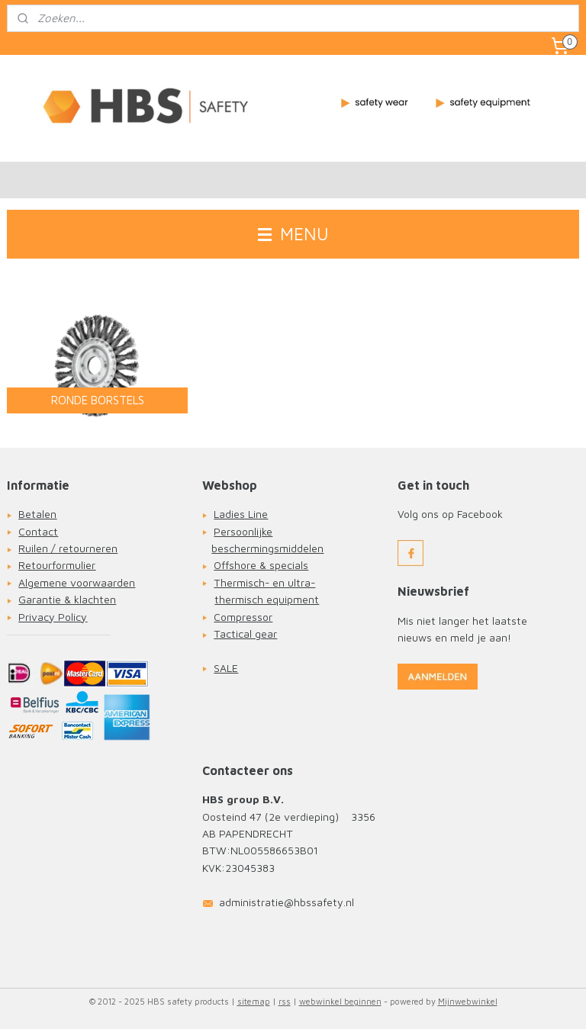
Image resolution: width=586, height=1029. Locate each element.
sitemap (253, 1001)
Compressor (243, 616)
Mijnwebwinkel (467, 1001)
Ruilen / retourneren (68, 548)
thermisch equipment (266, 599)
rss (285, 1001)
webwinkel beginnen (340, 1001)
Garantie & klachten (67, 599)
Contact (38, 531)
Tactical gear (245, 633)
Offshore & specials (261, 564)
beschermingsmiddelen (267, 548)
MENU (293, 233)
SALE (226, 667)
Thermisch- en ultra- (264, 582)
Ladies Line (241, 513)
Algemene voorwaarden (76, 582)
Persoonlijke (243, 531)
